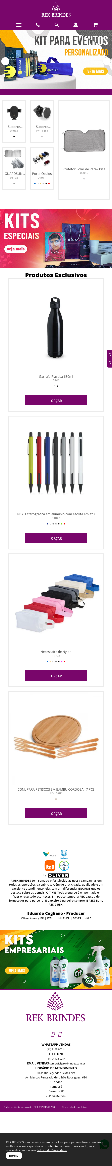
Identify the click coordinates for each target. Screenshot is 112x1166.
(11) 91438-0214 (56, 1049)
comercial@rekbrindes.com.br (67, 1063)
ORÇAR (56, 401)
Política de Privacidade (52, 1150)
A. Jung (84, 1107)
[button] (5, 61)
